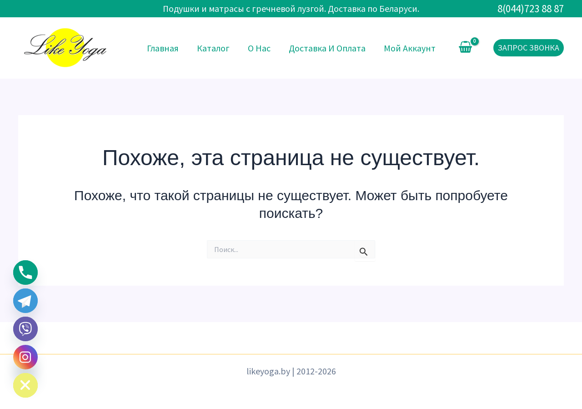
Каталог (213, 48)
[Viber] (25, 329)
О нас (259, 48)
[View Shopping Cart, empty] (465, 47)
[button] (528, 47)
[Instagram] (25, 357)
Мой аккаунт (410, 48)
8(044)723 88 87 (530, 8)
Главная (163, 48)
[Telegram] (25, 300)
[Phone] (25, 272)
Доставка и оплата (327, 48)
